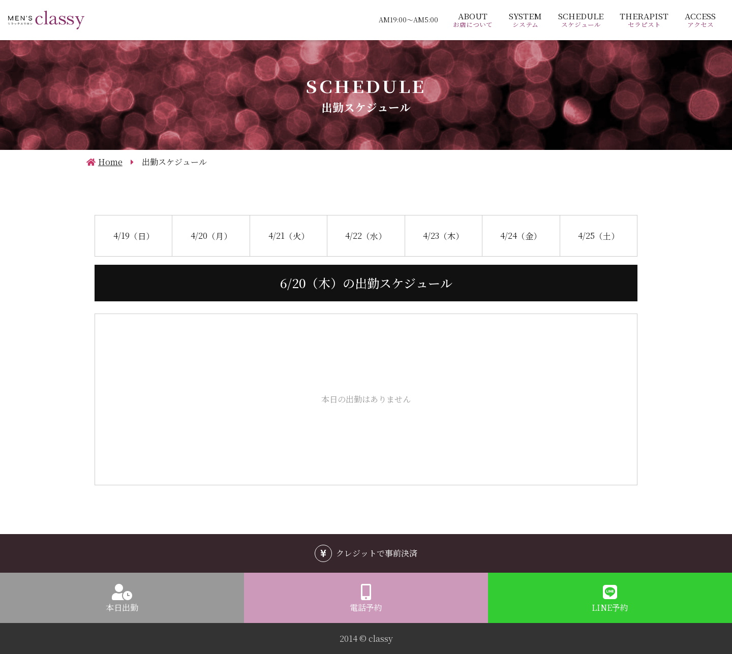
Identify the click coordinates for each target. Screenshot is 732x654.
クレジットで (376, 553)
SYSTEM (525, 19)
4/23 (443, 235)
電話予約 (366, 607)
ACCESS (700, 19)
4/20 (211, 235)
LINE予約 (610, 607)
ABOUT (473, 19)
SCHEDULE (580, 19)
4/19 (133, 235)
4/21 (288, 235)
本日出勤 (122, 607)
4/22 (365, 235)
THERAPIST (644, 19)
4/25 (598, 235)
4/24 (520, 235)
